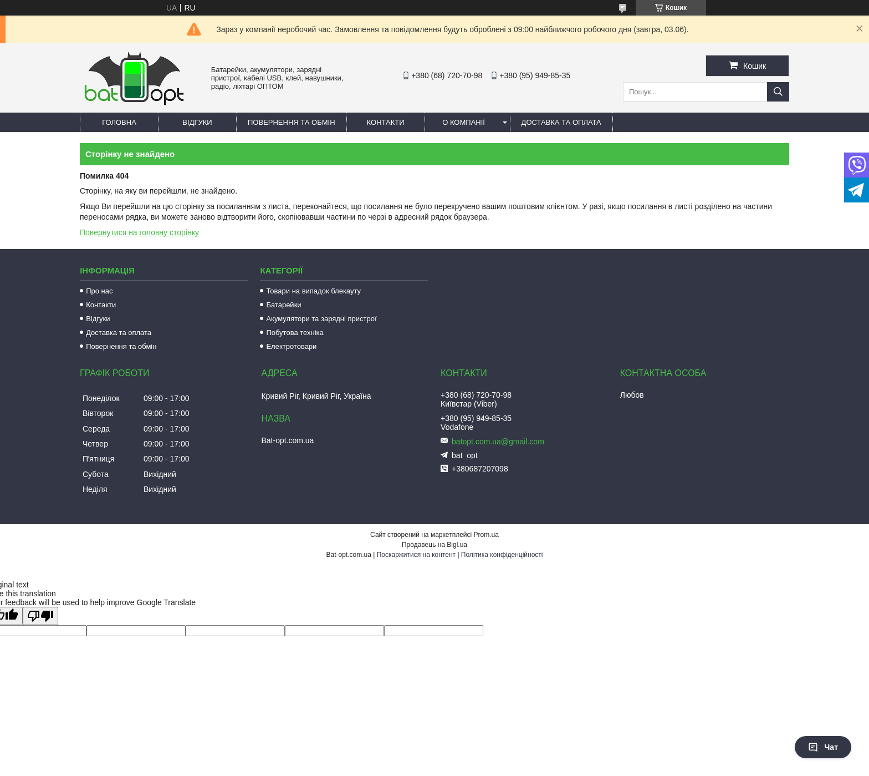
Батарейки (283, 305)
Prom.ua (486, 535)
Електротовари (291, 346)
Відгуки (197, 122)
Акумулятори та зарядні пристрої (321, 319)
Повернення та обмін (291, 122)
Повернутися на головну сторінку (139, 232)
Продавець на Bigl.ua (434, 545)
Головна (119, 122)
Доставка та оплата (561, 122)
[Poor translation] (40, 616)
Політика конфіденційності (502, 555)
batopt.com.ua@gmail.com (498, 441)
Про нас (99, 291)
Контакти (386, 122)
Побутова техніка (294, 332)
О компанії (463, 122)
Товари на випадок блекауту (313, 291)
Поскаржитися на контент (416, 555)
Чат (823, 747)
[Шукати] (778, 92)
